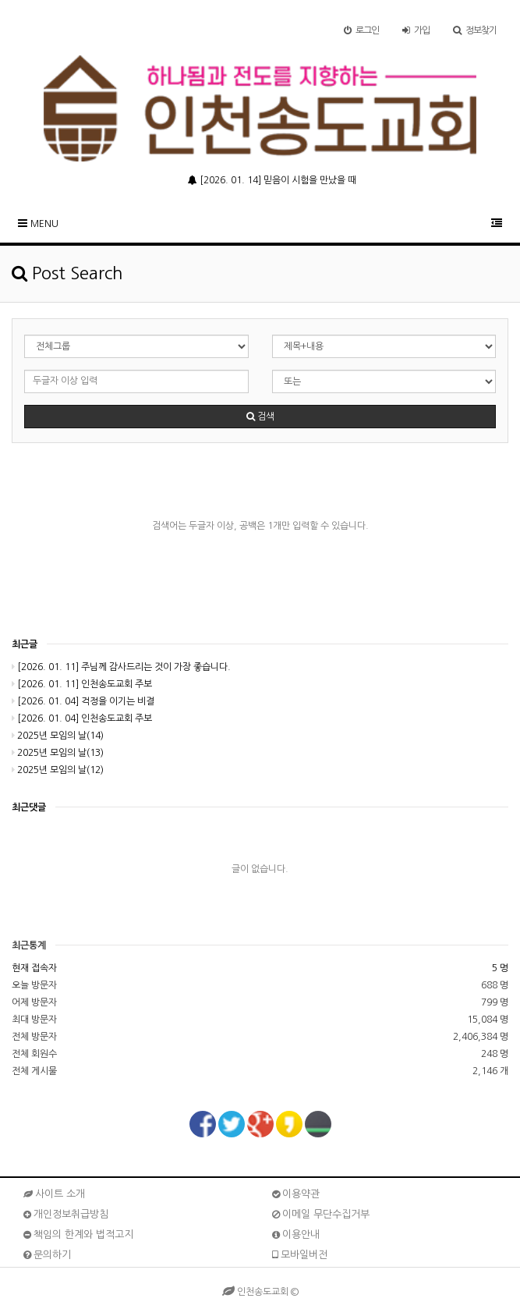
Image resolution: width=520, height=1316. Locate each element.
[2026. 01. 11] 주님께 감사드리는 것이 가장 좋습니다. (121, 667)
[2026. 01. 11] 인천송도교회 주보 (82, 684)
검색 (260, 416)
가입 (416, 30)
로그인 (361, 30)
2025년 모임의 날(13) (58, 752)
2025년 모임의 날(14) (58, 735)
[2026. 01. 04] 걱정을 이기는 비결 (83, 701)
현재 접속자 (34, 968)
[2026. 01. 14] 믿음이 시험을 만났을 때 (272, 180)
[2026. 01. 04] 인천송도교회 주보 (82, 718)
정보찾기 (475, 30)
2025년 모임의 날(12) (58, 770)
